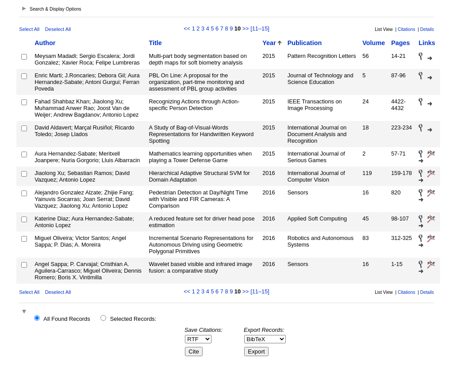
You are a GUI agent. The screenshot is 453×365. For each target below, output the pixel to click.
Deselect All (58, 29)
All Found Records (66, 319)
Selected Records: (133, 319)
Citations (406, 29)
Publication (305, 42)
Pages (400, 42)
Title (155, 42)
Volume (373, 42)
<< (187, 28)
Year (269, 42)
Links (426, 42)
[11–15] (259, 28)
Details (427, 29)
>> (245, 28)
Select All (29, 29)
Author (45, 42)
